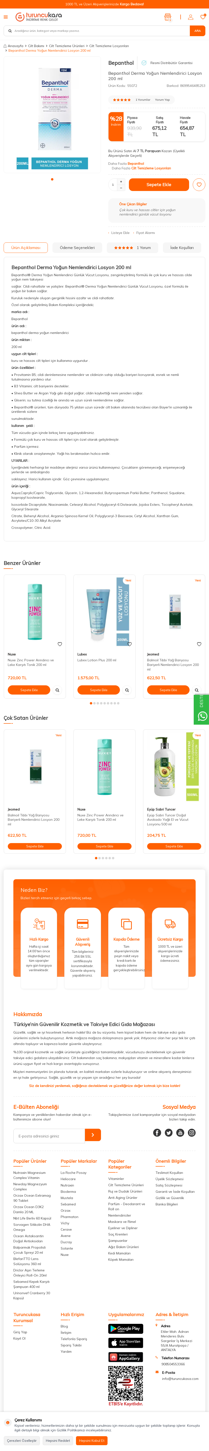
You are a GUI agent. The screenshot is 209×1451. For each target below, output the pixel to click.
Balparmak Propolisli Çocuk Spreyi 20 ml (29, 1250)
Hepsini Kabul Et (91, 1440)
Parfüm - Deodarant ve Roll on (126, 1206)
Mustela (67, 1198)
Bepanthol (121, 63)
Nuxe (12, 654)
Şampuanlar (117, 1240)
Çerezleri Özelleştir (22, 1440)
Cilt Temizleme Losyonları (109, 46)
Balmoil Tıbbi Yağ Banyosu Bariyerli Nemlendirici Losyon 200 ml (173, 665)
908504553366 (173, 1364)
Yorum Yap (162, 99)
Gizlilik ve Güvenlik (170, 1198)
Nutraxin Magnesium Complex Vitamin (29, 1175)
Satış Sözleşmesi (169, 1185)
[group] (52, 115)
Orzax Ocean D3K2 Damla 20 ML (28, 1209)
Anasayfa (13, 46)
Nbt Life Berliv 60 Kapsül (32, 1218)
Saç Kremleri (118, 1234)
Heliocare (68, 1179)
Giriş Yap (20, 1332)
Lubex (82, 654)
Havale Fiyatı (185, 120)
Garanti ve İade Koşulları (175, 1191)
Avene (66, 1236)
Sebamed (68, 1204)
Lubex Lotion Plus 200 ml (96, 660)
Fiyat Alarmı (144, 233)
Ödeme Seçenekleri (77, 247)
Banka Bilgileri (167, 1204)
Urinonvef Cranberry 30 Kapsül (31, 1295)
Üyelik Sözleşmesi (170, 1179)
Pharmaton (69, 1217)
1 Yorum (132, 247)
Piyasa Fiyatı (132, 120)
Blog (64, 1326)
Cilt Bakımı (36, 46)
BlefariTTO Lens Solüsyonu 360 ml (27, 1261)
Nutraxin (67, 1185)
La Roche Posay (73, 1172)
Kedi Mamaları (119, 1253)
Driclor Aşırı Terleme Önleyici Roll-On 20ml (30, 1272)
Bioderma (68, 1191)
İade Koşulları (182, 247)
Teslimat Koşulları (169, 1172)
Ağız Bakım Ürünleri (123, 1247)
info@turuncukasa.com (180, 1378)
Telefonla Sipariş (74, 1339)
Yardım (66, 1351)
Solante (67, 1248)
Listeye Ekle (119, 233)
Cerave (66, 1229)
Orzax (65, 1210)
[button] (52, 179)
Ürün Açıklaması (25, 247)
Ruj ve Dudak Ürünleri (125, 1191)
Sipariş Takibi (71, 1345)
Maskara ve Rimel (122, 1221)
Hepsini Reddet (58, 1440)
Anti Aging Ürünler (122, 1197)
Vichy (65, 1223)
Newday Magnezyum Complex (30, 1186)
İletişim (66, 1332)
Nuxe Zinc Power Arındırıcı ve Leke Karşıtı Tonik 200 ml (31, 662)
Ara (197, 31)
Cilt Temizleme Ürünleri (66, 46)
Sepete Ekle (159, 184)
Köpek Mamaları (121, 1259)
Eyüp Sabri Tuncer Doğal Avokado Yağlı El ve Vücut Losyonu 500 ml (167, 820)
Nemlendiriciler (119, 1215)
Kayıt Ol (19, 1338)
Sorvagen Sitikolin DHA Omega (31, 1227)
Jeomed (153, 654)
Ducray (66, 1242)
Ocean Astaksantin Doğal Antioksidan (28, 1238)
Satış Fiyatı (160, 120)
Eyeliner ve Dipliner (123, 1228)
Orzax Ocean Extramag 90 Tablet (32, 1198)
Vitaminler (116, 1179)
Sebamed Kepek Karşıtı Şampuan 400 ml (31, 1284)
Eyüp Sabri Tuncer (161, 809)
